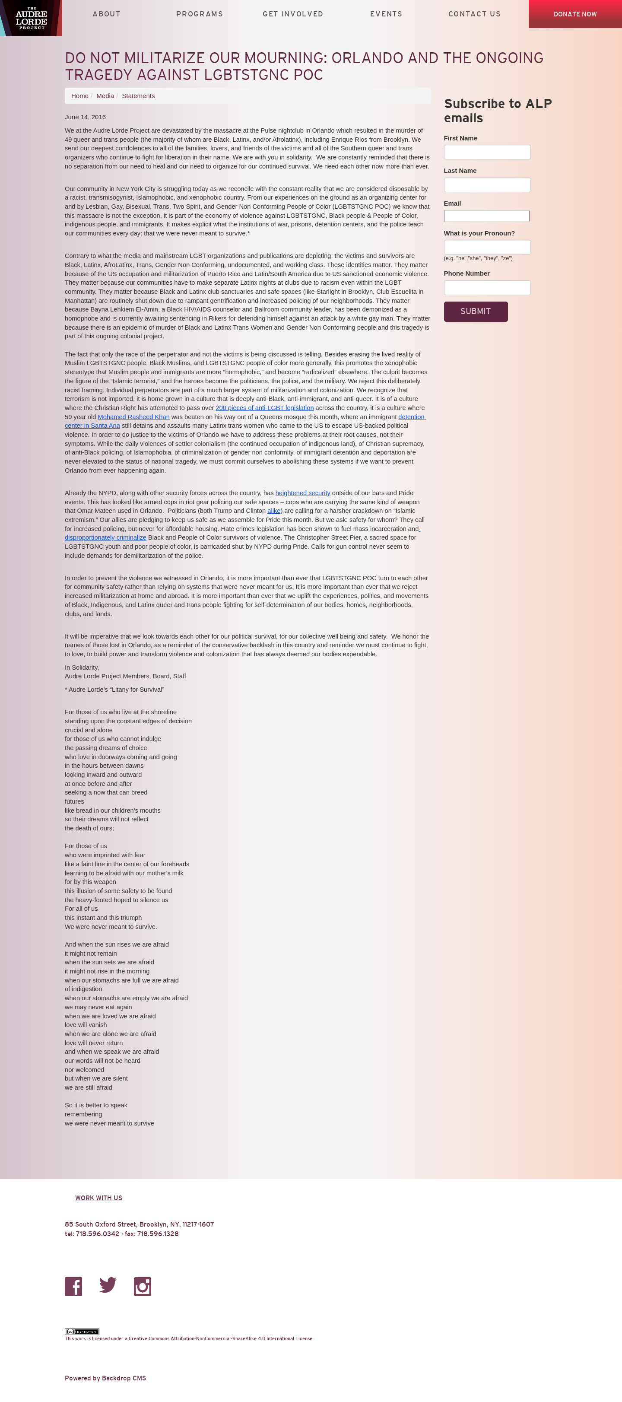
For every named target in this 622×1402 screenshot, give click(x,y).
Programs (200, 14)
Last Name (460, 170)
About (106, 14)
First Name (461, 138)
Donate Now (575, 14)
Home (80, 95)
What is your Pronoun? (479, 233)
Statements (138, 95)
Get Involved (293, 14)
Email (452, 203)
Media (105, 95)
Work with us (98, 1198)
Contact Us (474, 14)
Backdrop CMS (124, 1378)
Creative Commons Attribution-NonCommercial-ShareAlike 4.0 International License (220, 1338)
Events (386, 14)
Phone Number (467, 273)
